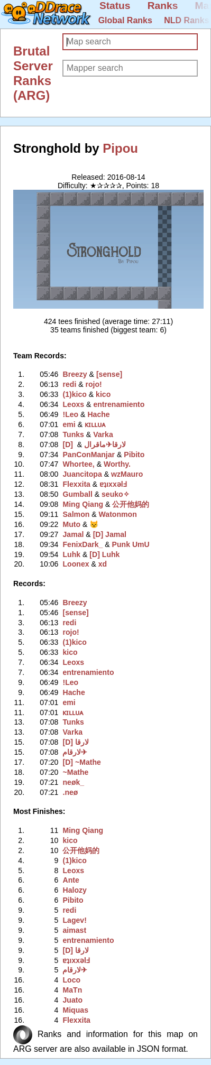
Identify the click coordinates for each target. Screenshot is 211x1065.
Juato (72, 1000)
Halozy (74, 890)
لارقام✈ (98, 444)
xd (102, 564)
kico (103, 394)
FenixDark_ (82, 544)
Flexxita (76, 484)
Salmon (75, 514)
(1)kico (74, 394)
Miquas (75, 1010)
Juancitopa (82, 474)
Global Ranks (125, 20)
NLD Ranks (186, 20)
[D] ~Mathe (81, 762)
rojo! (94, 384)
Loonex (75, 564)
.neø (70, 792)
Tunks (73, 434)
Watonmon (118, 514)
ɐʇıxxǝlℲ (112, 484)
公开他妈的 (130, 504)
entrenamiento (118, 404)
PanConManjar (88, 454)
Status (115, 5)
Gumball (77, 494)
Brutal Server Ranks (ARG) (33, 73)
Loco (71, 980)
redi (69, 384)
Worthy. (117, 464)
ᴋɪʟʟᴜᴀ (95, 424)
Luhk (71, 554)
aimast (74, 930)
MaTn (72, 990)
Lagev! (74, 920)
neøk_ (73, 782)
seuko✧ (116, 494)
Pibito (134, 454)
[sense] (109, 374)
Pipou (120, 148)
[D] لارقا (75, 742)
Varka (103, 434)
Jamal (73, 534)
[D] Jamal (109, 534)
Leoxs (73, 404)
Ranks (163, 5)
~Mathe (75, 772)
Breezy (74, 374)
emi (68, 424)
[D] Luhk (104, 554)
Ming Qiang (82, 504)
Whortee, (78, 464)
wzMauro (127, 474)
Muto (71, 524)
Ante (70, 880)
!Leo (70, 414)
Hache (98, 414)
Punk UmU (131, 544)
